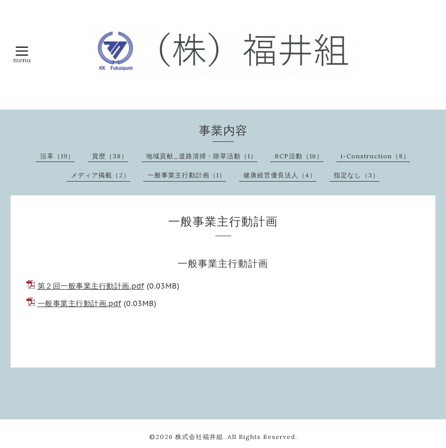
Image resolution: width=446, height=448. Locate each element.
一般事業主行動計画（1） (187, 175)
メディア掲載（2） (100, 175)
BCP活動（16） (299, 156)
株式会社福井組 (199, 437)
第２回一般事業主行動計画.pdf (91, 286)
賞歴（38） (110, 156)
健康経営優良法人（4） (279, 175)
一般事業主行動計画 (223, 263)
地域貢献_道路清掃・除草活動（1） (201, 156)
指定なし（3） (356, 175)
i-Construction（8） (375, 156)
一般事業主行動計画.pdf (80, 303)
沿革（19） (57, 156)
